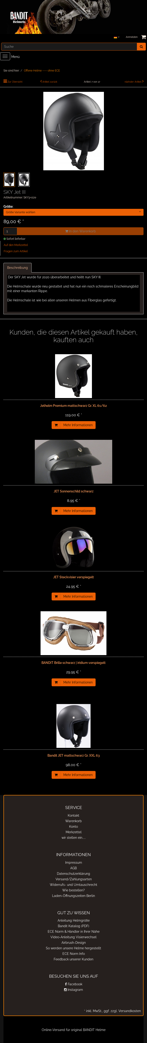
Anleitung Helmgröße (74, 920)
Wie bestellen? (73, 890)
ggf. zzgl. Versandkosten (122, 1011)
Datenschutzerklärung (73, 873)
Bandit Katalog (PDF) (73, 926)
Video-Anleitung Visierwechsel (73, 937)
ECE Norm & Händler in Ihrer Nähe (74, 931)
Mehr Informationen (78, 425)
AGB (73, 868)
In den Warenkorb (80, 231)
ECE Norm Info (73, 954)
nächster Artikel (133, 82)
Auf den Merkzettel (16, 245)
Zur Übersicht (15, 82)
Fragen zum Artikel (16, 251)
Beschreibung (17, 268)
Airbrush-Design (74, 942)
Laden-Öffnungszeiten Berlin (73, 896)
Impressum (73, 862)
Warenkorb (73, 821)
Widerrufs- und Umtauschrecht (73, 885)
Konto (73, 826)
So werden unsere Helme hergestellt (73, 948)
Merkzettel (74, 832)
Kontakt (73, 815)
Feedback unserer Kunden (73, 959)
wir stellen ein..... (74, 837)
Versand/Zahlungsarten (74, 879)
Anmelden (132, 37)
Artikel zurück (49, 82)
